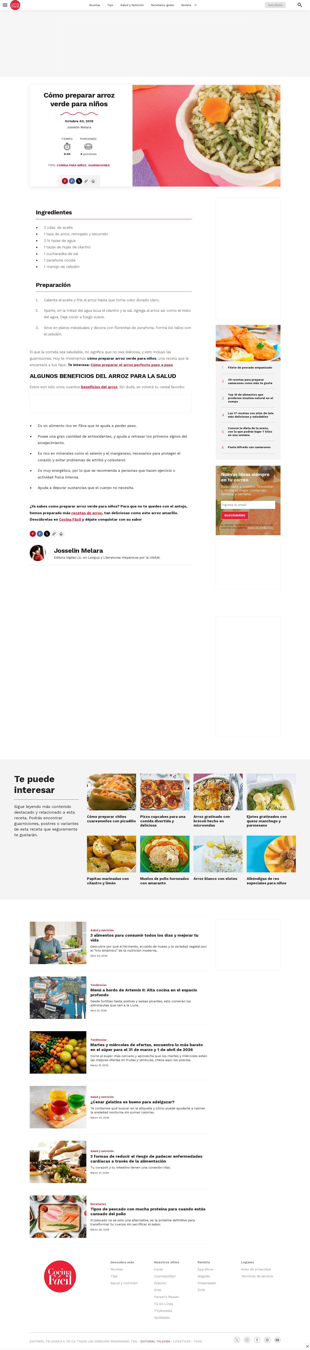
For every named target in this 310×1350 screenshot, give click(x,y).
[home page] (15, 5)
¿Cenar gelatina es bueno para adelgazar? (132, 1101)
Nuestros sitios (166, 1262)
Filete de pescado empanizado (250, 367)
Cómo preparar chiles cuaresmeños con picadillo (111, 818)
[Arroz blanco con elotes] (218, 854)
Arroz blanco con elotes (215, 878)
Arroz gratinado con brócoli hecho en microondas (212, 820)
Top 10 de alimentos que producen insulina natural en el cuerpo (250, 398)
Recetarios (98, 1204)
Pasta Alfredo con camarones (249, 447)
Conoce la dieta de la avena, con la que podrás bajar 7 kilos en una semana (250, 431)
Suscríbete (275, 5)
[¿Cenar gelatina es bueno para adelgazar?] (58, 1107)
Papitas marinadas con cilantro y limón (108, 880)
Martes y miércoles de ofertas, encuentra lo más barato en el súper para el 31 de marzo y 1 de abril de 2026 (146, 1047)
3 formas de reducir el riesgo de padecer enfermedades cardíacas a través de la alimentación (146, 1159)
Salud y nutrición (102, 930)
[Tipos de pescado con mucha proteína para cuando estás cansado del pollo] (58, 1216)
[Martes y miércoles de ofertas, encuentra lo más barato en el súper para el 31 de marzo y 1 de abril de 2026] (58, 1052)
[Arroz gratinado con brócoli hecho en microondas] (218, 792)
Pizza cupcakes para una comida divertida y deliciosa (162, 820)
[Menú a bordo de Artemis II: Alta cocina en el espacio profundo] (58, 997)
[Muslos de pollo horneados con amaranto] (164, 854)
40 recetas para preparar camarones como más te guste (250, 381)
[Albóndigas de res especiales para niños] (271, 854)
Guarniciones (99, 165)
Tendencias (98, 985)
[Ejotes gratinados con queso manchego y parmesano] (271, 792)
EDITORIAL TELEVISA (155, 1341)
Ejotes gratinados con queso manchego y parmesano (267, 820)
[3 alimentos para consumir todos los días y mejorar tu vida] (58, 943)
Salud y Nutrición (132, 5)
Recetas (94, 5)
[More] (195, 5)
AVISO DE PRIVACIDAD (261, 527)
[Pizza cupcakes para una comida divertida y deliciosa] (164, 792)
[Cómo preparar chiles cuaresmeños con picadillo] (111, 792)
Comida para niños (71, 165)
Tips (110, 5)
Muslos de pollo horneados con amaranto (164, 880)
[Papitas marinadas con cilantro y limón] (111, 854)
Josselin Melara (79, 127)
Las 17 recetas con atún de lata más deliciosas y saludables (250, 415)
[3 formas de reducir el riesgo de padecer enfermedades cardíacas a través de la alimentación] (58, 1162)
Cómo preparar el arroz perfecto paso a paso (132, 365)
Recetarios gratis (162, 5)
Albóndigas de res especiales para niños (266, 880)
